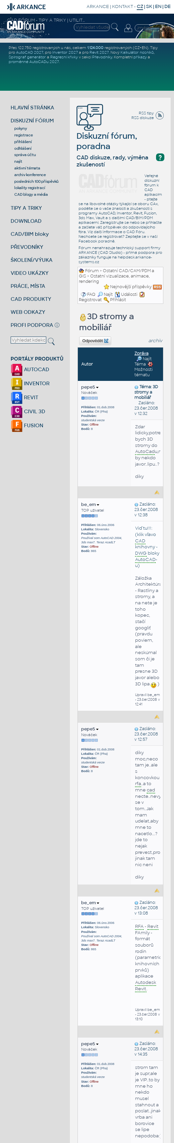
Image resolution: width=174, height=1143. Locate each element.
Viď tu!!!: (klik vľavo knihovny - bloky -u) (147, 546)
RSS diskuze (142, 117)
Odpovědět (95, 341)
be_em (90, 504)
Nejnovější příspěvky (131, 287)
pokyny (20, 128)
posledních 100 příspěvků (36, 181)
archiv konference (30, 174)
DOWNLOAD (26, 221)
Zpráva (141, 353)
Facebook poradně (96, 241)
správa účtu (25, 154)
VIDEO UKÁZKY (30, 273)
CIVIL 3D (28, 411)
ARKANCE (98, 6)
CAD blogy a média (31, 194)
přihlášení (23, 141)
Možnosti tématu (143, 370)
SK (149, 6)
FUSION (27, 425)
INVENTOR (30, 383)
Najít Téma (143, 361)
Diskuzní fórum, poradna (107, 131)
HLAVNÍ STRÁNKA (32, 107)
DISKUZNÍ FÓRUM (32, 120)
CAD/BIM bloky (30, 234)
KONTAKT (122, 6)
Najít (105, 294)
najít (18, 161)
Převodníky (102, 57)
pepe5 (89, 387)
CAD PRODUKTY (31, 299)
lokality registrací (29, 187)
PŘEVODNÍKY (27, 247)
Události (126, 294)
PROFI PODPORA (32, 325)
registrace (23, 135)
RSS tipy (146, 113)
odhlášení (23, 148)
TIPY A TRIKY (26, 208)
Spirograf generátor (27, 57)
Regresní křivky (64, 57)
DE (167, 6)
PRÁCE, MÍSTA (28, 286)
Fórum (92, 270)
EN (158, 6)
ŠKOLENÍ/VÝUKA (32, 260)
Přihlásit (118, 300)
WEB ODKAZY (28, 312)
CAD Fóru (135, 231)
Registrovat (90, 300)
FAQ (91, 294)
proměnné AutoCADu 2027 (34, 61)
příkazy (140, 57)
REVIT (24, 397)
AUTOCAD (30, 369)
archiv (155, 341)
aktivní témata (27, 168)
